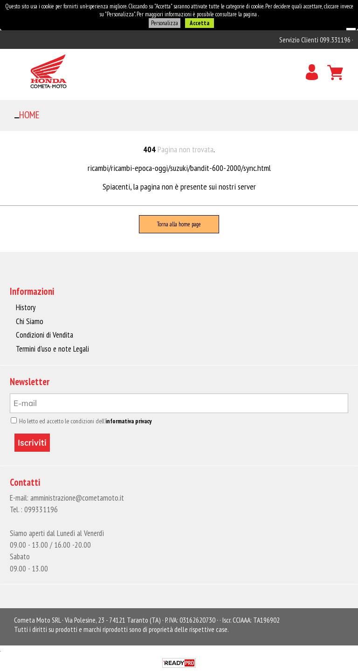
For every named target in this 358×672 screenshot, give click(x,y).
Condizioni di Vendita (44, 335)
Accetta (199, 23)
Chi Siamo (29, 321)
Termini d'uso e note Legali (52, 349)
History (25, 307)
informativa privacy (128, 421)
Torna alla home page (179, 224)
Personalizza (164, 23)
